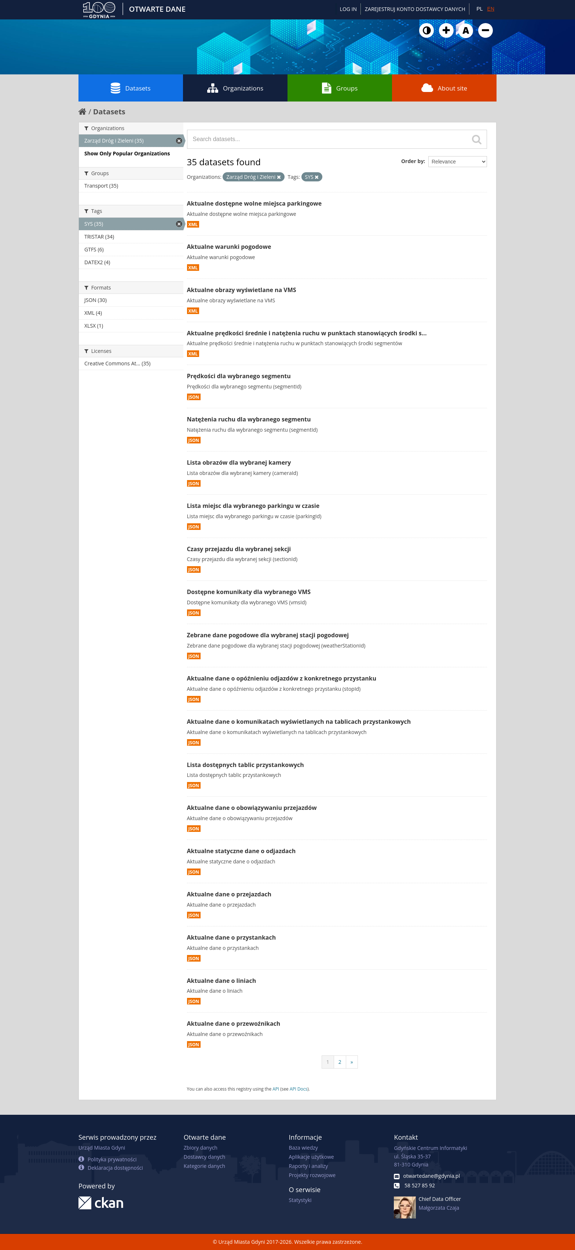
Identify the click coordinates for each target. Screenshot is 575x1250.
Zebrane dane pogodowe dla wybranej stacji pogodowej (268, 635)
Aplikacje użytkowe (311, 1156)
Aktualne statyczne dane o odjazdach (241, 851)
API (275, 1089)
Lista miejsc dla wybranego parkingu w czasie (253, 506)
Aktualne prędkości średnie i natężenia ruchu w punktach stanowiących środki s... (307, 333)
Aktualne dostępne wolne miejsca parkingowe (254, 203)
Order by (412, 161)
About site (444, 87)
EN (490, 9)
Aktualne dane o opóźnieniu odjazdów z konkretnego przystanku (282, 678)
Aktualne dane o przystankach (231, 937)
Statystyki (300, 1199)
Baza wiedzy (303, 1147)
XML (193, 224)
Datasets (130, 87)
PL (479, 9)
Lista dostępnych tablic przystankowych (245, 765)
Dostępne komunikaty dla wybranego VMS (249, 592)
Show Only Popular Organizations (127, 153)
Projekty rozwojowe (312, 1175)
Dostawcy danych (204, 1156)
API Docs (298, 1089)
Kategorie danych (204, 1165)
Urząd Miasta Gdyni (101, 1147)
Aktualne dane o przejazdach (229, 894)
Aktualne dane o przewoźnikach (234, 1023)
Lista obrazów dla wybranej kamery (239, 462)
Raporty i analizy (308, 1165)
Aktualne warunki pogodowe (229, 247)
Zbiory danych (200, 1147)
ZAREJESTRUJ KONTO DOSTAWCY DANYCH (415, 8)
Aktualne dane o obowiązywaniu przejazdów (252, 808)
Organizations (235, 87)
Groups (340, 87)
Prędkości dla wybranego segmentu (239, 376)
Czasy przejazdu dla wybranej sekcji (239, 549)
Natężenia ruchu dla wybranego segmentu (249, 419)
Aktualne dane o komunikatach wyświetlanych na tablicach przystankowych (299, 722)
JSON (193, 397)
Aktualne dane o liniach (221, 981)
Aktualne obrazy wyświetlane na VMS (241, 290)
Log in (348, 8)
